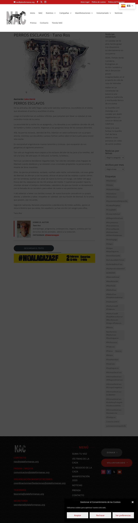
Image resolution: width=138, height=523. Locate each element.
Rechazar (100, 515)
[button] (132, 502)
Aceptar (77, 515)
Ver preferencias (123, 515)
